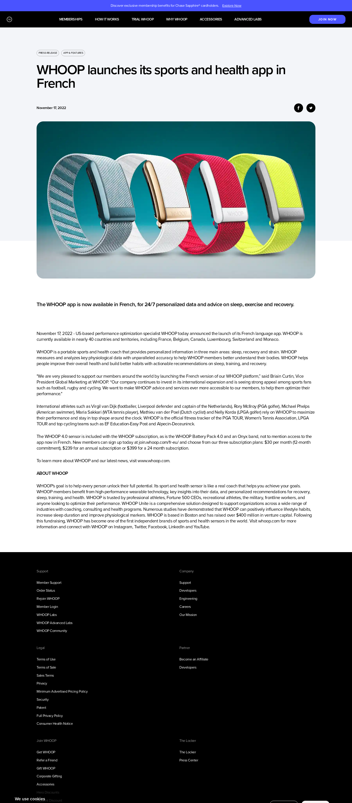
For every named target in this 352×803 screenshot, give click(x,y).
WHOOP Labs (47, 614)
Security (42, 699)
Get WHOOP (46, 752)
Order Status (46, 590)
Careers (185, 606)
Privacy (42, 683)
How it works (107, 19)
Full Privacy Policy (50, 715)
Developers (187, 590)
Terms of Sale (46, 667)
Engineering (188, 598)
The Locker (187, 752)
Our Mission (188, 614)
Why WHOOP (176, 19)
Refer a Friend (47, 760)
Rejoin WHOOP (48, 598)
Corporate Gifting (49, 776)
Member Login (47, 606)
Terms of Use (46, 659)
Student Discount (49, 800)
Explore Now (231, 5)
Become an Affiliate (193, 659)
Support (185, 582)
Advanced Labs (248, 19)
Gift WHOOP (46, 768)
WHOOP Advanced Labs (55, 622)
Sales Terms (45, 675)
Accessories (211, 19)
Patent (41, 707)
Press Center (188, 760)
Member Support (49, 582)
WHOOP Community (52, 630)
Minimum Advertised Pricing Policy (62, 691)
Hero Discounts (48, 792)
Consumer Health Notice (55, 723)
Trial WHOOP (143, 19)
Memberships (70, 19)
